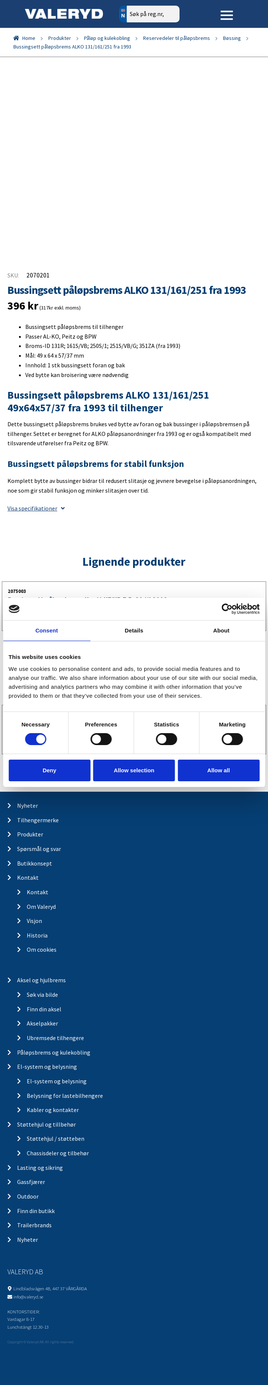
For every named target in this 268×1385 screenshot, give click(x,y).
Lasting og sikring (40, 1167)
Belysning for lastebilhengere (65, 1095)
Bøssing (232, 38)
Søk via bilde (42, 994)
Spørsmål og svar (39, 848)
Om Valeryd (41, 906)
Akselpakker (42, 1023)
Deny (49, 770)
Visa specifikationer (36, 508)
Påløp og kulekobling (107, 38)
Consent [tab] (46, 630)
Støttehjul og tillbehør (46, 1124)
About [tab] (221, 630)
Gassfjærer (31, 1181)
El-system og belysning (47, 1066)
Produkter (59, 38)
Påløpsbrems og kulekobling (53, 1052)
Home (28, 38)
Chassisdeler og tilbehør (58, 1153)
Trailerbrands (34, 1225)
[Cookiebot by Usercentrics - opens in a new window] (226, 609)
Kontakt (28, 877)
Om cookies (41, 949)
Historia (37, 935)
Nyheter (27, 805)
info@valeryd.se (28, 1297)
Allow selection (134, 770)
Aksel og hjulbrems (41, 980)
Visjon (34, 920)
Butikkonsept (34, 863)
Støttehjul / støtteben (55, 1138)
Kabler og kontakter (53, 1110)
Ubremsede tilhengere (55, 1038)
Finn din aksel (44, 1009)
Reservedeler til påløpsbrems (176, 38)
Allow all (218, 770)
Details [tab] (134, 630)
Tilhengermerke (38, 820)
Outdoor (28, 1196)
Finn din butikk (36, 1211)
